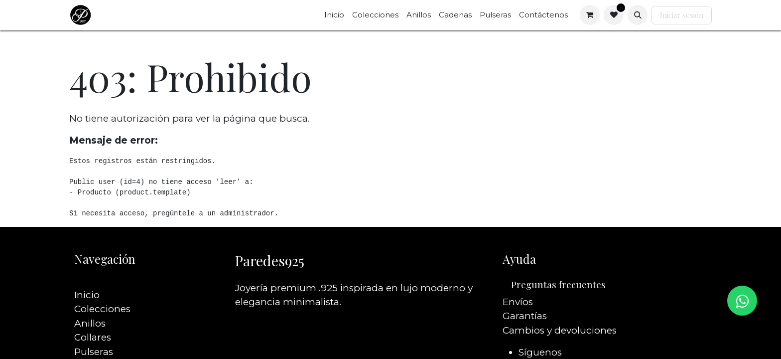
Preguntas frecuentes (558, 284)
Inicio (87, 280)
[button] (638, 15)
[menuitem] (334, 15)
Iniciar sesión (681, 15)
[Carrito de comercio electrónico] (590, 15)
